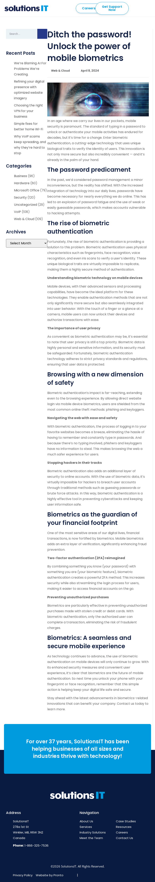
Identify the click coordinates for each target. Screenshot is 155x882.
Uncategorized (25, 204)
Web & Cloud (24, 219)
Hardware (22, 183)
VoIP (17, 212)
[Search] (42, 34)
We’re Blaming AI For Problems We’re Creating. (30, 69)
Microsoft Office (26, 190)
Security (20, 197)
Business (20, 176)
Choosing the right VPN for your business (28, 111)
